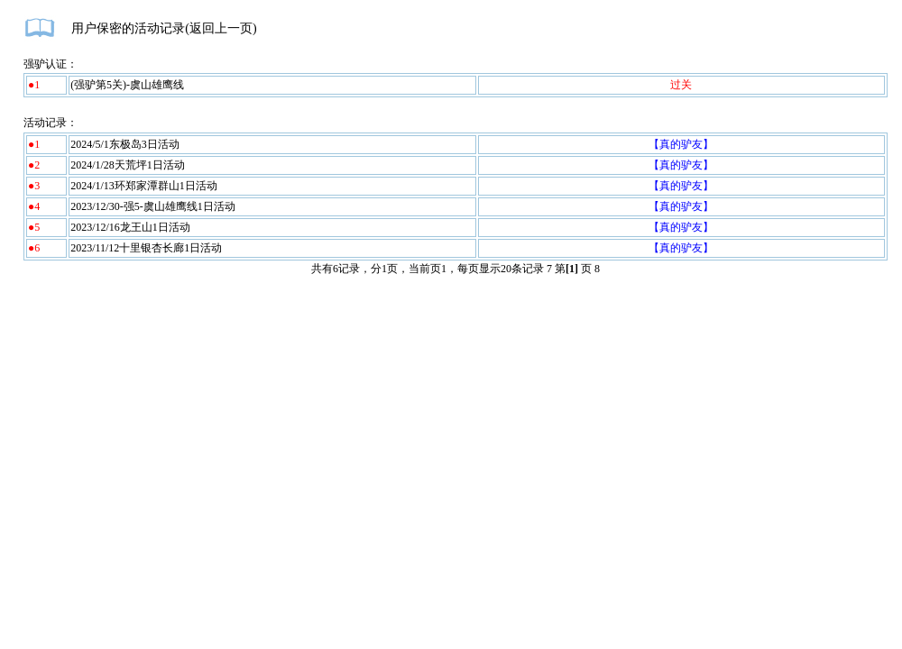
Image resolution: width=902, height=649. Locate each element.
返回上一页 (221, 28)
